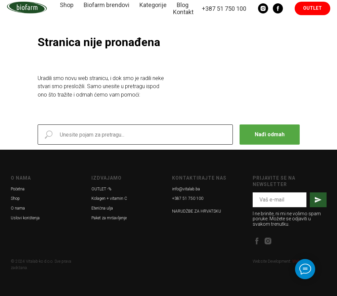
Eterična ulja (102, 208)
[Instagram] (263, 8)
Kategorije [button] (153, 4)
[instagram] (268, 241)
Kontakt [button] (183, 11)
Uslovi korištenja (25, 218)
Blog (182, 4)
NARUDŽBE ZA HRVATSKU (196, 211)
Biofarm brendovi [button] (106, 4)
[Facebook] (278, 8)
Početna (18, 189)
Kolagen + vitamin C (109, 198)
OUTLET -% (101, 189)
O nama (18, 208)
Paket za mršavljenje (109, 218)
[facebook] (257, 241)
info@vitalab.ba (186, 189)
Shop (67, 4)
